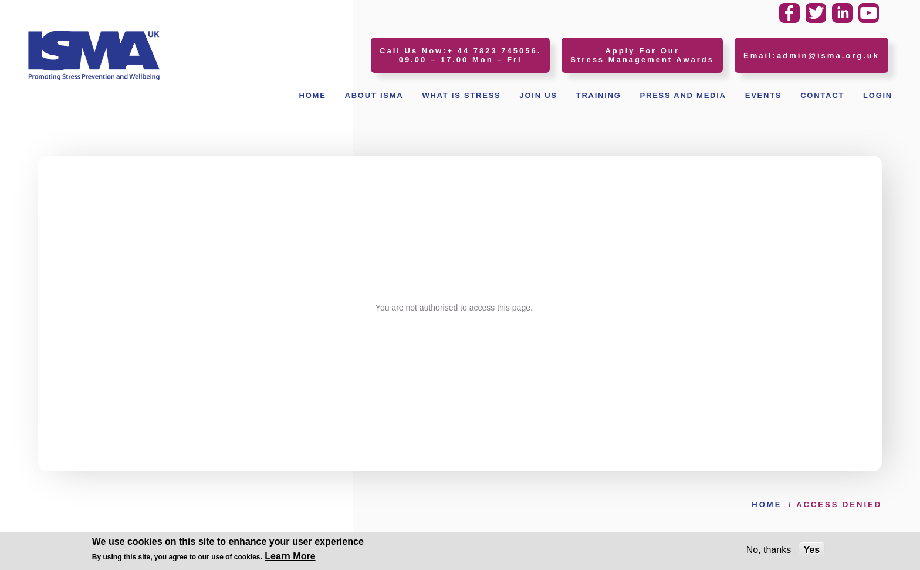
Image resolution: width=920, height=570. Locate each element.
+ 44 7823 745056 (492, 50)
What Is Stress (461, 95)
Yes (812, 551)
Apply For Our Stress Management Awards (642, 55)
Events (763, 95)
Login (877, 95)
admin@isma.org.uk (828, 55)
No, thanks (768, 551)
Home (312, 95)
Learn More (290, 557)
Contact (822, 95)
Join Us (538, 95)
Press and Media (683, 95)
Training (598, 95)
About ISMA (374, 95)
